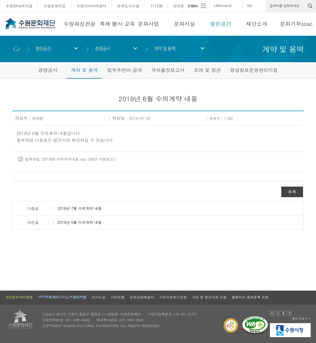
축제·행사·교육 (117, 24)
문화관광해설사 (142, 297)
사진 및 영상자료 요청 (209, 297)
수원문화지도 (54, 5)
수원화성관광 (79, 24)
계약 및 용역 (164, 48)
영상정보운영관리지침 (254, 70)
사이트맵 (117, 297)
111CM (156, 5)
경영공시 (102, 48)
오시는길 (98, 297)
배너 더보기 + (301, 319)
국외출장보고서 (168, 70)
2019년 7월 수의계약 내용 (79, 208)
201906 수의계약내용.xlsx (64, 159)
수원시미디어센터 (91, 5)
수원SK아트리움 (19, 5)
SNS (249, 5)
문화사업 (148, 24)
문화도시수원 (128, 5)
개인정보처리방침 (19, 297)
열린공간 (220, 24)
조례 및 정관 (207, 70)
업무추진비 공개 (124, 70)
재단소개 (256, 24)
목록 (292, 192)
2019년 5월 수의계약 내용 (79, 222)
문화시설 (184, 24)
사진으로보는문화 (173, 297)
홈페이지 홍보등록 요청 (250, 297)
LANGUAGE (223, 5)
